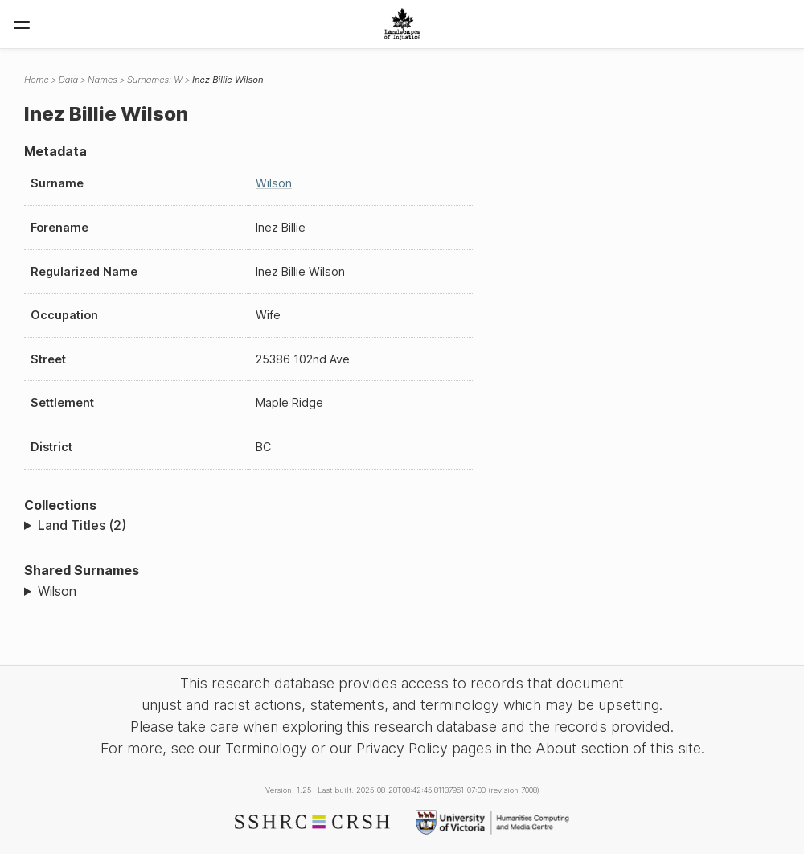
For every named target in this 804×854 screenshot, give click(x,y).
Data (68, 79)
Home (36, 79)
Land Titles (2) (82, 525)
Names (102, 79)
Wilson (274, 183)
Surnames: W (155, 79)
